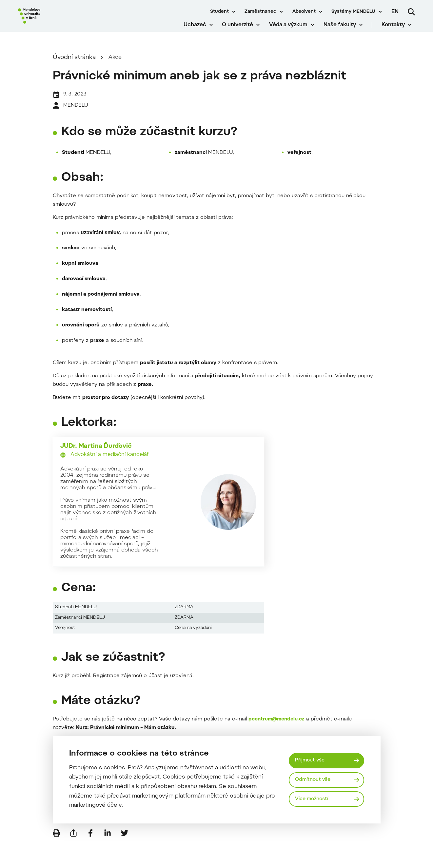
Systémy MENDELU (353, 12)
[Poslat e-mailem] (73, 843)
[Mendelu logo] (55, 20)
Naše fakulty (343, 29)
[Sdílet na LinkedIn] (107, 843)
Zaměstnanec (260, 12)
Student (219, 12)
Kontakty (396, 29)
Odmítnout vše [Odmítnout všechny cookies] (314, 779)
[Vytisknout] (56, 843)
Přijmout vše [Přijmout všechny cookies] (311, 759)
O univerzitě (241, 29)
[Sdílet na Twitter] (124, 843)
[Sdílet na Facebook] (90, 843)
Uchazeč (198, 29)
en (395, 11)
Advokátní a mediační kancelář (109, 461)
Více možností (313, 799)
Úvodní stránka (74, 64)
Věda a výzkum (292, 29)
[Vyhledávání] (411, 11)
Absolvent (304, 12)
